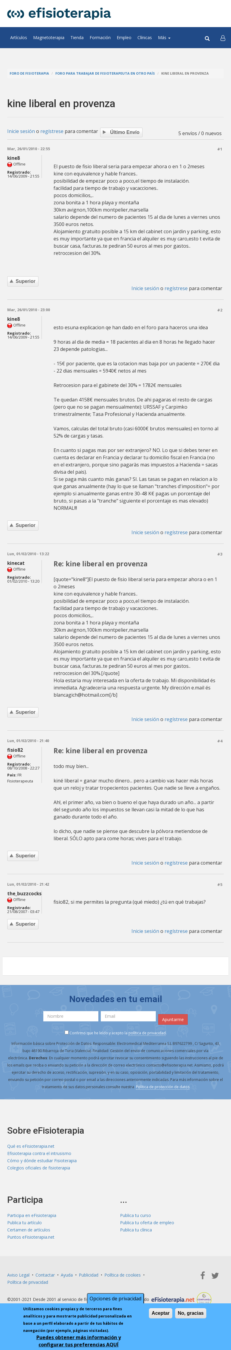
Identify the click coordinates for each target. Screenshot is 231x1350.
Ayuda (67, 1275)
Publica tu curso (135, 1215)
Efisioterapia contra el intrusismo (39, 1153)
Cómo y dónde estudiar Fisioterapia (42, 1160)
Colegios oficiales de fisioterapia (38, 1168)
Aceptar (161, 1314)
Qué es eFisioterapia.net (30, 1146)
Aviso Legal (18, 1275)
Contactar (45, 1275)
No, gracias (191, 1314)
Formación (100, 37)
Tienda (77, 37)
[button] (222, 37)
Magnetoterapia (48, 37)
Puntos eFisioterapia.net (30, 1237)
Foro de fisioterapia (29, 73)
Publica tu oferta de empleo (147, 1222)
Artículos (18, 37)
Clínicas (144, 37)
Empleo (124, 37)
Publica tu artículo (24, 1222)
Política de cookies (122, 1275)
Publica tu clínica (136, 1230)
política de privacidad (147, 1033)
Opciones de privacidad (115, 1299)
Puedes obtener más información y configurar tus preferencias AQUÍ (78, 1342)
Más (164, 37)
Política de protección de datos (162, 1086)
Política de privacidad (27, 1282)
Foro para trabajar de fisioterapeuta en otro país (105, 73)
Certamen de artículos (28, 1230)
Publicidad (88, 1275)
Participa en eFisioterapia (31, 1215)
